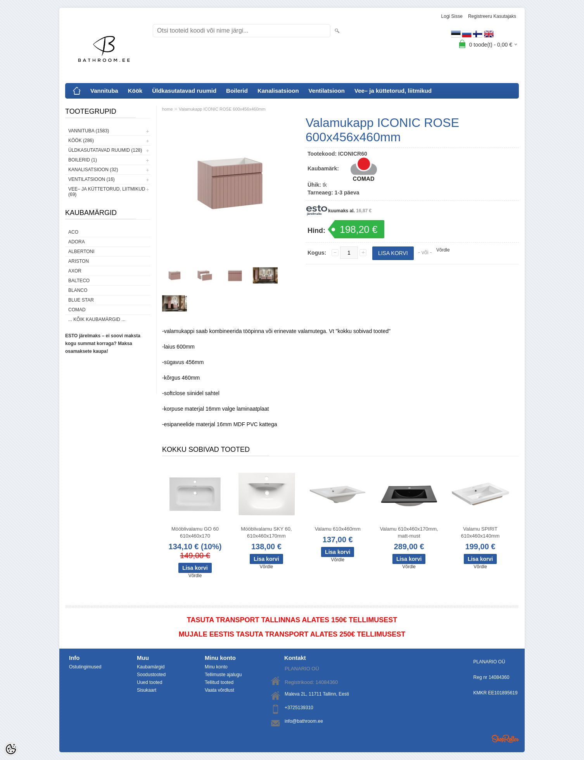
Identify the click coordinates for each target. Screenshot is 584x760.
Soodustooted (151, 674)
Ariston (78, 261)
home (167, 109)
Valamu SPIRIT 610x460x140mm (480, 532)
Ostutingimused (85, 667)
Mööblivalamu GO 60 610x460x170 (195, 532)
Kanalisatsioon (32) (93, 169)
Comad (77, 309)
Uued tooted (149, 682)
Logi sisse (452, 16)
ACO (73, 232)
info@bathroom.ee (304, 721)
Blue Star (81, 300)
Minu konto (216, 667)
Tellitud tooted (219, 682)
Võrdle (443, 250)
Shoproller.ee (505, 739)
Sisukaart (146, 690)
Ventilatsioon (327, 90)
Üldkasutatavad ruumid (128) (105, 150)
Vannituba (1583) (88, 131)
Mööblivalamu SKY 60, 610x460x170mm (266, 532)
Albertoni (81, 251)
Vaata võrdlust (219, 690)
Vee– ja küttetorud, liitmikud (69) (106, 191)
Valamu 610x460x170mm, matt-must (409, 532)
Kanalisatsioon (278, 90)
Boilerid (237, 90)
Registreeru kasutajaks (492, 16)
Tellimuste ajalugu (223, 674)
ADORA (76, 242)
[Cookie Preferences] (11, 749)
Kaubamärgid (150, 667)
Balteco (79, 280)
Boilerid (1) (82, 160)
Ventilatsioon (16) (91, 179)
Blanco (77, 290)
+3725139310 (299, 707)
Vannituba (104, 90)
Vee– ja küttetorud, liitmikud (393, 90)
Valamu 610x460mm (338, 529)
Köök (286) (81, 140)
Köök (135, 90)
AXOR (74, 271)
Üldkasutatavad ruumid (184, 90)
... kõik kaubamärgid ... (96, 319)
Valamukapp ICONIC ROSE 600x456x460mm (222, 109)
